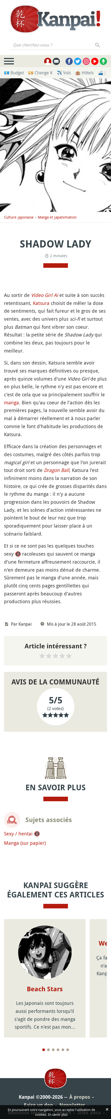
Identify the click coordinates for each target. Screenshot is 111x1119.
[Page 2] (48, 1049)
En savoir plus (57, 1114)
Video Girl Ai (44, 295)
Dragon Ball (56, 470)
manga (11, 402)
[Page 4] (58, 1049)
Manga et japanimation (57, 217)
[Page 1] (43, 1049)
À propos (79, 1097)
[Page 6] (67, 1049)
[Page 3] (53, 1049)
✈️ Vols (64, 73)
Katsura (41, 303)
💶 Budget (14, 73)
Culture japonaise (19, 217)
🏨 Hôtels (84, 73)
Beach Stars (45, 989)
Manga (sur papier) (25, 843)
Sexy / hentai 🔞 (22, 833)
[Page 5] (63, 1049)
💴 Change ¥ (40, 73)
